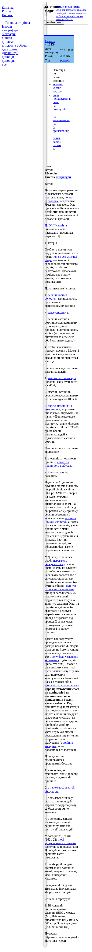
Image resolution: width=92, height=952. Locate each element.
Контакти (8, 11)
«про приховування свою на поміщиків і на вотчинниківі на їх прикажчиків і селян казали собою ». (71, 14)
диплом (7, 41)
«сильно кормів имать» (58, 88)
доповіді (8, 57)
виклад (7, 38)
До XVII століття (56, 225)
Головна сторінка (17, 22)
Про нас (7, 15)
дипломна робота (14, 45)
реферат (65, 60)
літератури (63, 177)
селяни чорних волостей (56, 296)
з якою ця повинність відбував (58, 463)
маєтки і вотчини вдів (62, 378)
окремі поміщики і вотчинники (58, 407)
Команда (8, 7)
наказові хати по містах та (62, 685)
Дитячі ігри (10, 53)
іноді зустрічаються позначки (60, 841)
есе (4, 64)
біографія (8, 34)
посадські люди (58, 312)
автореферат (10, 30)
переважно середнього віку (56, 562)
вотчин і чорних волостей (60, 519)
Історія (7, 26)
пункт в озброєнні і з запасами (60, 587)
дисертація (10, 49)
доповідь (8, 60)
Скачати (50, 41)
